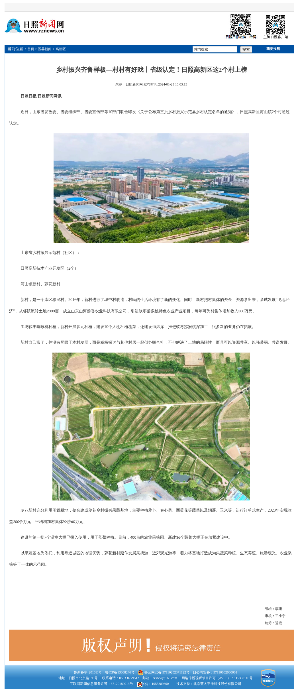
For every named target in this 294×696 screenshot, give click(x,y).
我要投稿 (273, 49)
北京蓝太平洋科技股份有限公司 (217, 684)
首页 (30, 49)
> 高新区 (59, 49)
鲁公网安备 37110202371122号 (163, 672)
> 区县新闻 (43, 49)
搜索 (246, 49)
